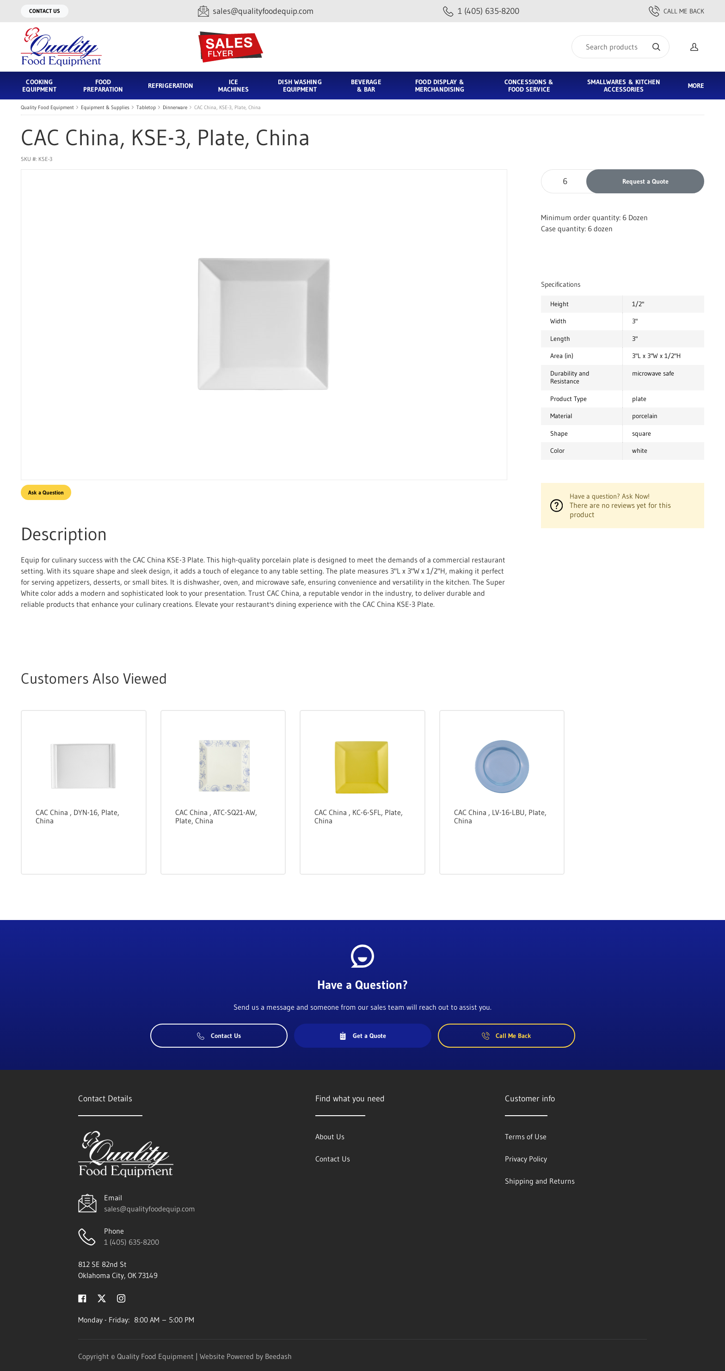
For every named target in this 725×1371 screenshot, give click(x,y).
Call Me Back (676, 11)
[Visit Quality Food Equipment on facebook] (82, 1297)
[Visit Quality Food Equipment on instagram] (121, 1297)
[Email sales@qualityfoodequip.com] (255, 11)
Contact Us (44, 10)
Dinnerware (175, 107)
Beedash (278, 1356)
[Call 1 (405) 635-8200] (481, 11)
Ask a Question (46, 492)
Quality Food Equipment (47, 107)
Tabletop (146, 107)
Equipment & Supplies (105, 107)
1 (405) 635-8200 (131, 1242)
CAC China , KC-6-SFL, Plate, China (358, 816)
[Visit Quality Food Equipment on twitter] (102, 1297)
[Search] (620, 46)
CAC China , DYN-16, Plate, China (77, 816)
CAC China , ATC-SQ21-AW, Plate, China (216, 816)
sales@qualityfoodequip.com (149, 1208)
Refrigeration (170, 85)
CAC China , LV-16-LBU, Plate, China (500, 816)
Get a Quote (362, 1035)
